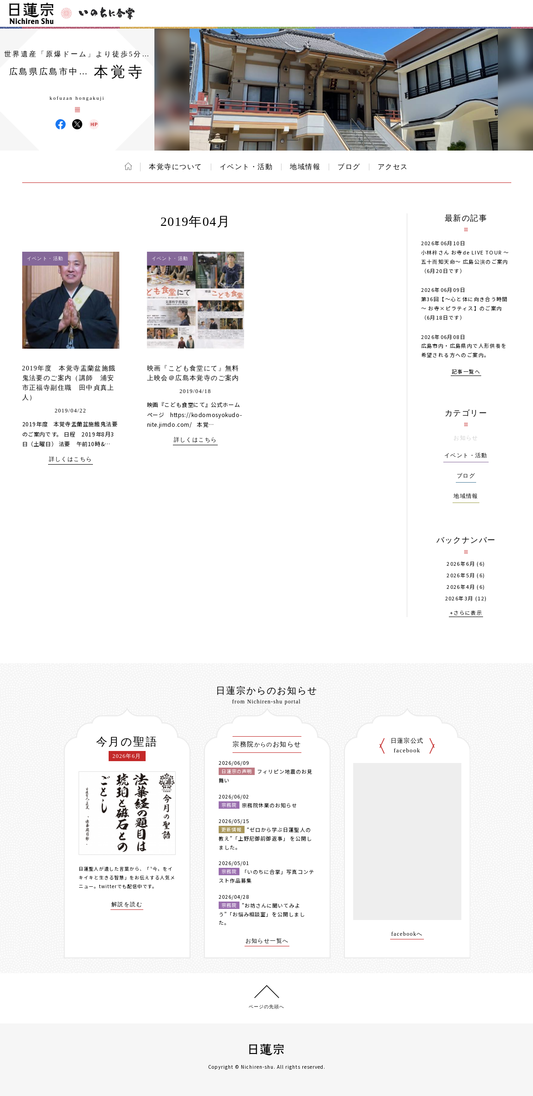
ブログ (349, 166)
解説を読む (126, 905)
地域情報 (305, 166)
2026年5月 (461, 575)
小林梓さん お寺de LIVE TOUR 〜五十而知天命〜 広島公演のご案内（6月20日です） (465, 261)
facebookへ (407, 934)
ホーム (128, 166)
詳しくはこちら (70, 459)
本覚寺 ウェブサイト (94, 124)
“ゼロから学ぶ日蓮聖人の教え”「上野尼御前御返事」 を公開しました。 (265, 838)
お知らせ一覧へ (267, 941)
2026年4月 (461, 586)
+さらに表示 (466, 613)
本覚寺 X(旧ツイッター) (77, 124)
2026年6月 (461, 563)
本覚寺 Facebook (60, 124)
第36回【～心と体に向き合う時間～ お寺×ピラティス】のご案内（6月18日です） (464, 308)
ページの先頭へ (266, 1006)
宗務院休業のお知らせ (270, 805)
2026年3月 (459, 598)
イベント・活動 (246, 166)
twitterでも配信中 (120, 886)
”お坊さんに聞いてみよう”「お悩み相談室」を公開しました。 (262, 914)
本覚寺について (175, 166)
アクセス (393, 166)
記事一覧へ (466, 372)
